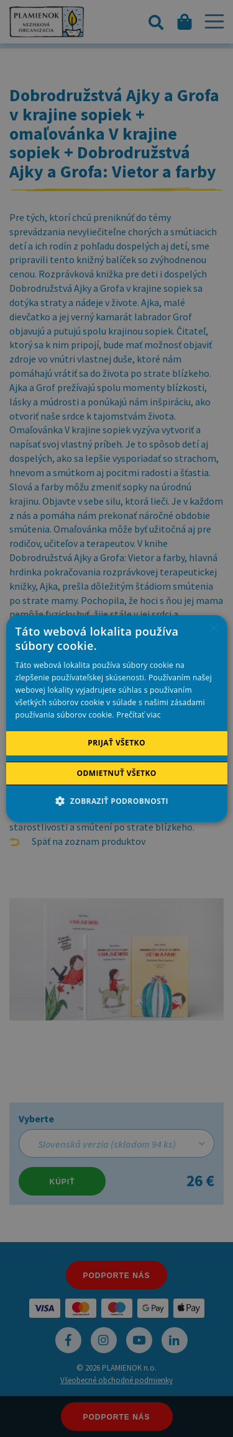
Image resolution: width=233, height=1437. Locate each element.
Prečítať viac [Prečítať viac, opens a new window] (138, 714)
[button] (116, 801)
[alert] (116, 718)
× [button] (213, 628)
